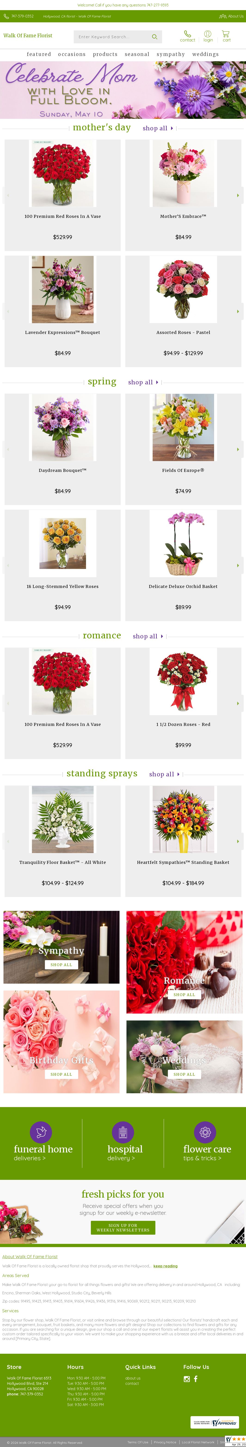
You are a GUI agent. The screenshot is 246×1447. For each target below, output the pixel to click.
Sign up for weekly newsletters (123, 1227)
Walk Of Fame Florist (27, 35)
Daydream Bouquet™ (63, 470)
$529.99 (62, 237)
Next (239, 195)
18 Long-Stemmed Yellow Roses (63, 586)
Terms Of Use (137, 1442)
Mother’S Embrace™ (183, 216)
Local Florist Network (198, 1442)
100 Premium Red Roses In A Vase (63, 216)
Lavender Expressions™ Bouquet (62, 332)
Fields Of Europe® (183, 470)
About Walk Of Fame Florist (30, 1256)
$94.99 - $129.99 (183, 353)
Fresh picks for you (123, 1202)
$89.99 (183, 607)
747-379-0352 (22, 16)
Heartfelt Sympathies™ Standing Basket (183, 862)
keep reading (166, 1266)
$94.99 (63, 607)
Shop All (155, 128)
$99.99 (183, 745)
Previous (7, 195)
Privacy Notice (165, 1442)
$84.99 (183, 237)
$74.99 (183, 491)
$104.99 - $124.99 (63, 883)
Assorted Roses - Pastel (183, 332)
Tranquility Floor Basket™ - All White (62, 862)
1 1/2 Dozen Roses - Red (183, 724)
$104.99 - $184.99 (183, 883)
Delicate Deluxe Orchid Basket (183, 586)
